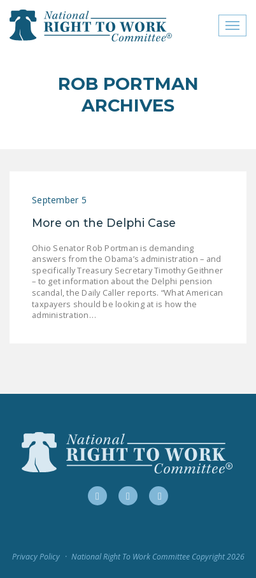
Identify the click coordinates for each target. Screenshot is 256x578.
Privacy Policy (36, 556)
